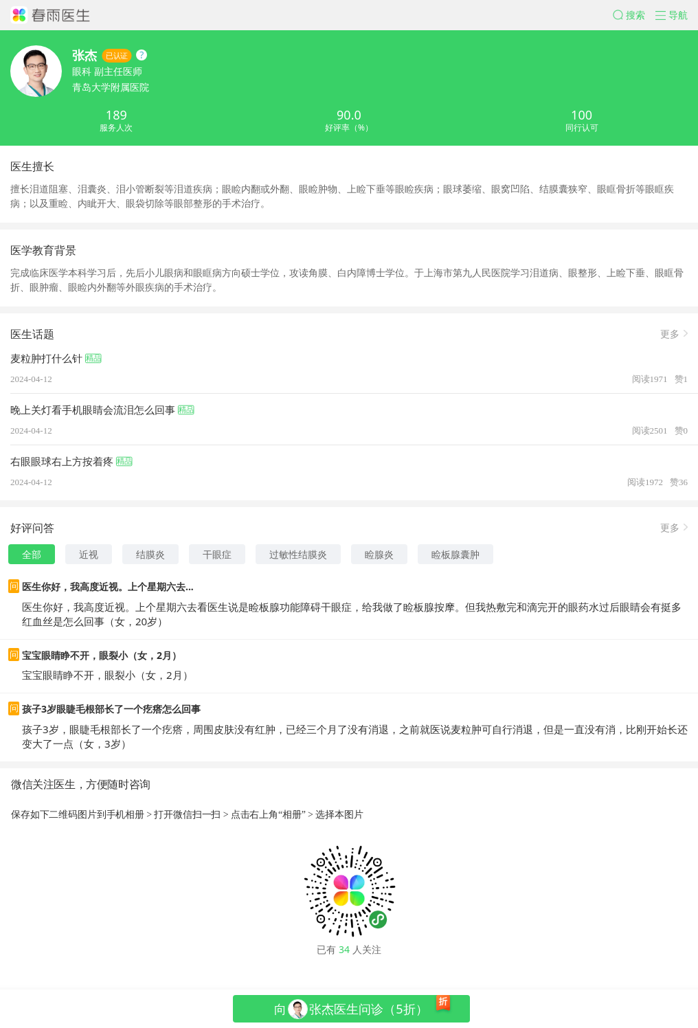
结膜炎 (150, 554)
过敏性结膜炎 (298, 554)
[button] (634, 15)
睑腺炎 (379, 554)
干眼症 (217, 554)
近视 (88, 554)
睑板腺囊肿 (455, 554)
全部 (31, 554)
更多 (669, 333)
